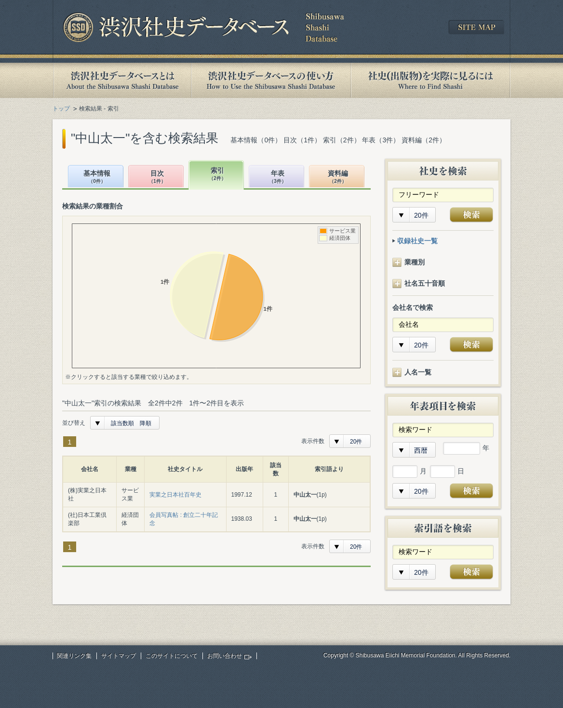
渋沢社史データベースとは (122, 80)
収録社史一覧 (417, 241)
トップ (61, 108)
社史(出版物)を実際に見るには (430, 80)
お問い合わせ (224, 655)
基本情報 (97, 177)
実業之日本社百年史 (175, 494)
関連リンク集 (74, 655)
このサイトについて (172, 655)
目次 (157, 177)
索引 (217, 174)
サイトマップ (118, 655)
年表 (278, 177)
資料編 (338, 177)
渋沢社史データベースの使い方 (271, 80)
